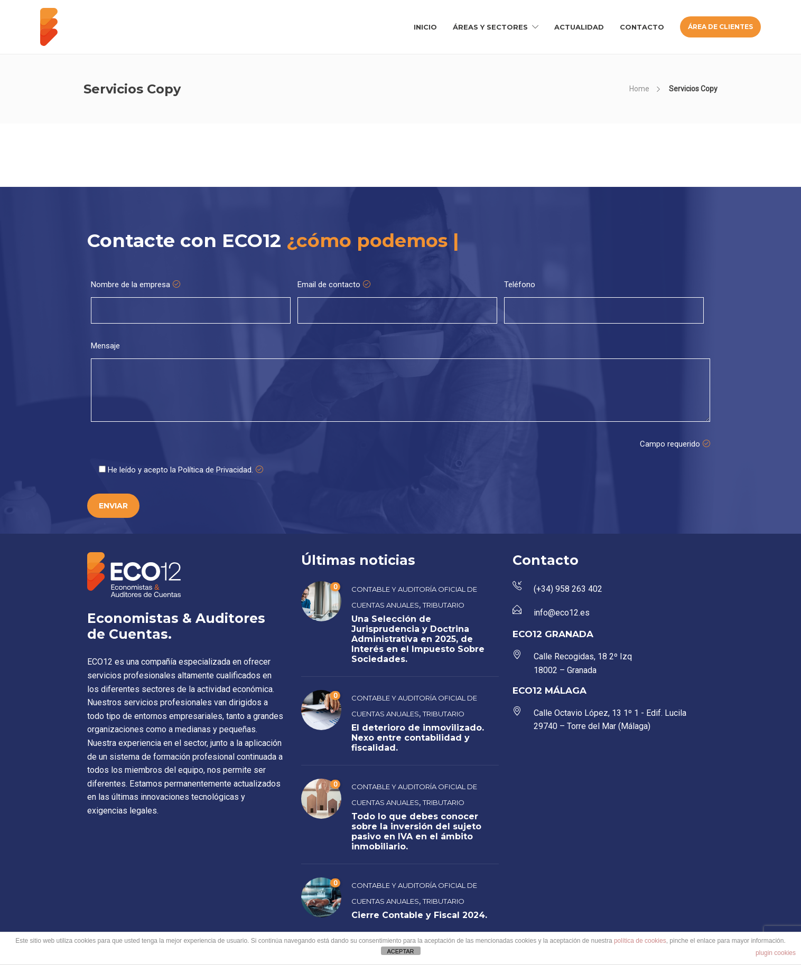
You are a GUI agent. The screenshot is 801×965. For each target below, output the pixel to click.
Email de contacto (333, 284)
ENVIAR (113, 505)
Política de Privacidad (215, 470)
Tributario (443, 605)
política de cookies (640, 940)
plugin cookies (776, 953)
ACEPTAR (400, 951)
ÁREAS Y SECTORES (490, 27)
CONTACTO (642, 27)
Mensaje (105, 346)
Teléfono (519, 284)
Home (639, 88)
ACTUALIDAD (579, 27)
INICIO (425, 27)
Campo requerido (675, 444)
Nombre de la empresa (135, 284)
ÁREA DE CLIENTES (720, 27)
